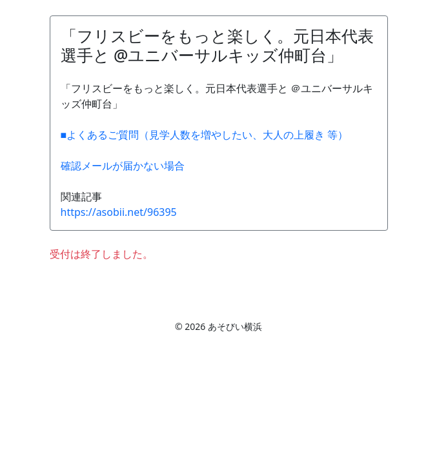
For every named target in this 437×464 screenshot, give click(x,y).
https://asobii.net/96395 (119, 212)
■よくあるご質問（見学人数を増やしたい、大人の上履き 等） (205, 135)
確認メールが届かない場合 (123, 166)
